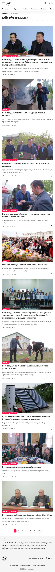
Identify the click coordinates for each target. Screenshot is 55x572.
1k (13, 429)
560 (14, 274)
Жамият (13, 56)
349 (14, 125)
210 (13, 378)
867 (13, 226)
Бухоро (5, 56)
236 (13, 74)
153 (14, 524)
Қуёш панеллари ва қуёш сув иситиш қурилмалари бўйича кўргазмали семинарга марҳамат (26, 417)
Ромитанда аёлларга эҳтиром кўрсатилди (21, 467)
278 (13, 327)
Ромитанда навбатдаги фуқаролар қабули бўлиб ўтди (27, 515)
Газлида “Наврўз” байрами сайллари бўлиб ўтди (25, 264)
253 (14, 175)
